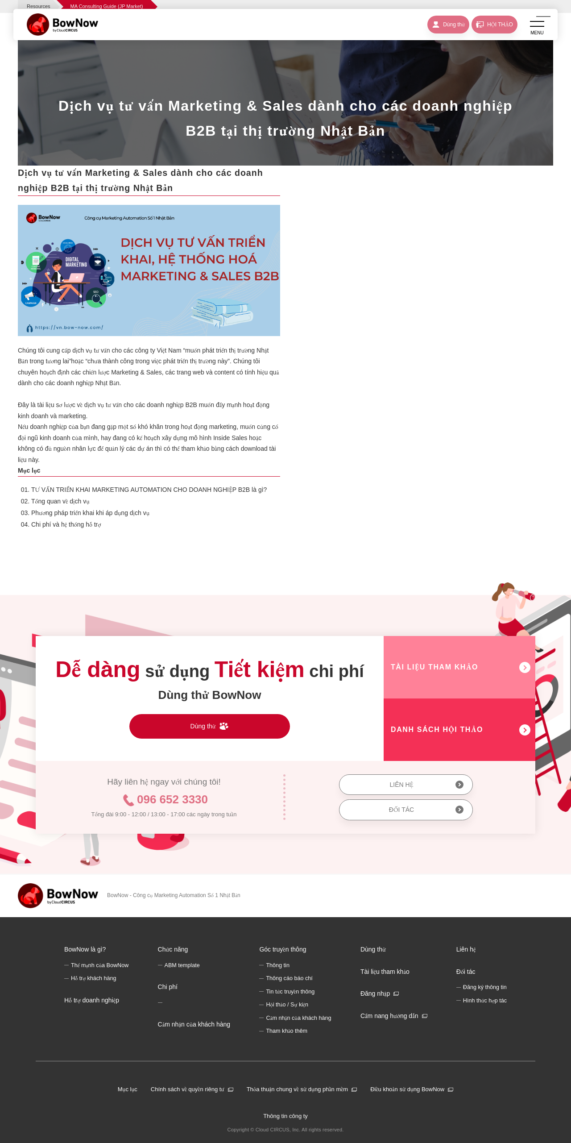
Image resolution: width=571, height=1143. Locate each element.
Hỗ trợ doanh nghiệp (91, 1000)
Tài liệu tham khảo (385, 971)
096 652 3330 (172, 799)
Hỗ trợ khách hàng (93, 978)
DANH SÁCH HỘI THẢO (437, 729)
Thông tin (278, 965)
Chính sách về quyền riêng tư (187, 1089)
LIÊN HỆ (401, 784)
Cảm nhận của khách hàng (194, 1024)
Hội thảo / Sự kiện (287, 1005)
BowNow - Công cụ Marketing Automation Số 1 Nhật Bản (173, 895)
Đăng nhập (375, 993)
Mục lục (127, 1089)
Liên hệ (466, 949)
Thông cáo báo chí (289, 978)
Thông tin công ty (285, 1116)
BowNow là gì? (85, 949)
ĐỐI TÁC (401, 809)
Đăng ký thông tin (485, 987)
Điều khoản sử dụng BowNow (407, 1089)
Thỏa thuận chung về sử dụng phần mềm (297, 1089)
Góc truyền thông (282, 949)
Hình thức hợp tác (485, 1001)
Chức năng (173, 949)
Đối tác (466, 971)
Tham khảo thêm (286, 1031)
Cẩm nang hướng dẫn (389, 1015)
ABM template (182, 965)
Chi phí (168, 986)
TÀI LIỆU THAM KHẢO (434, 667)
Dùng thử (373, 949)
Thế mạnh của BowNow (99, 965)
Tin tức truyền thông (290, 992)
